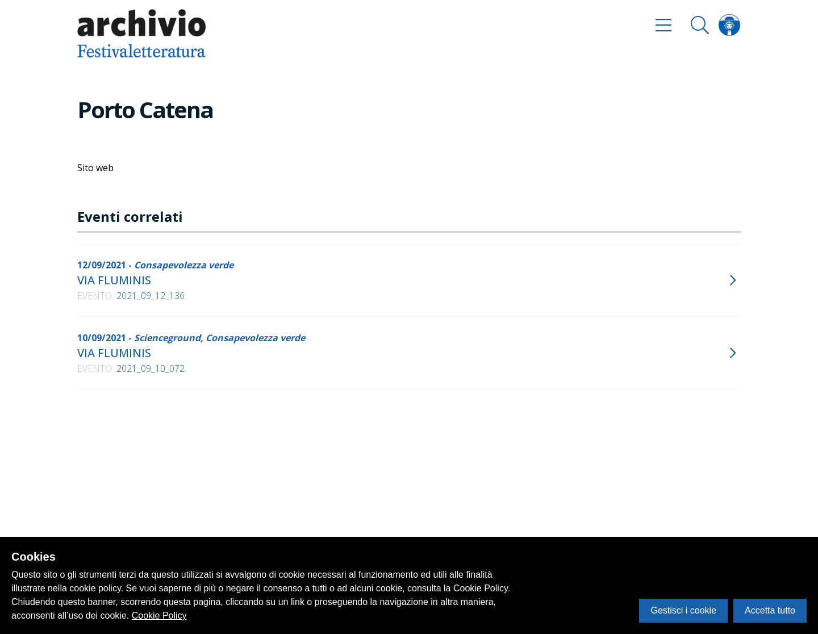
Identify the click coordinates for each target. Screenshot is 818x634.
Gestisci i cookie (683, 610)
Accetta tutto (770, 610)
